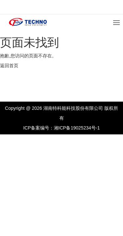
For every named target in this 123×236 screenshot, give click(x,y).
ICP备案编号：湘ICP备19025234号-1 (61, 127)
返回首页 (9, 65)
